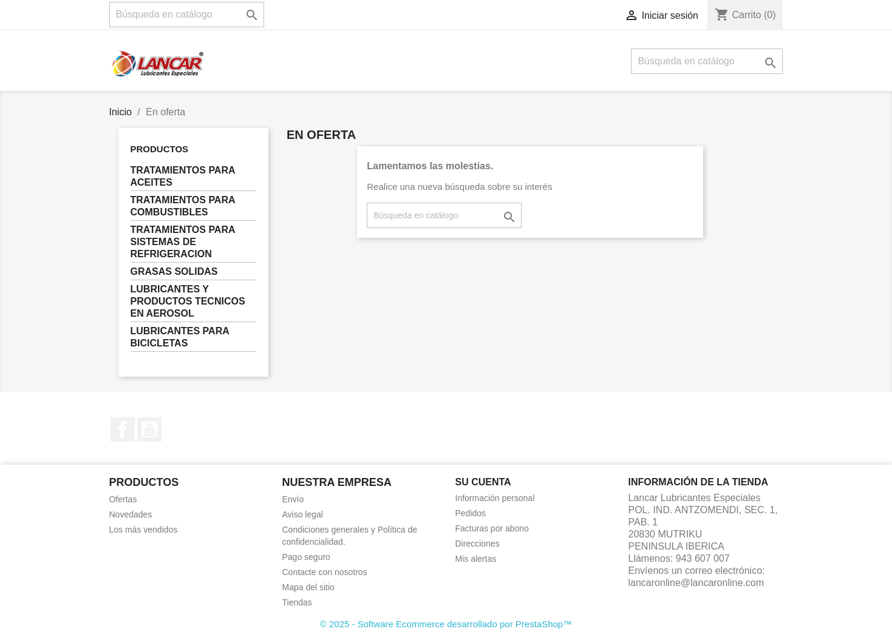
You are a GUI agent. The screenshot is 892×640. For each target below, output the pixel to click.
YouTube (149, 429)
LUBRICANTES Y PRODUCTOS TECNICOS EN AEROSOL (188, 301)
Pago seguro (306, 557)
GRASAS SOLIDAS (174, 271)
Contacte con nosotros (324, 572)
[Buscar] (186, 14)
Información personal (495, 498)
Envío (293, 499)
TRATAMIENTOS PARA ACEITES (183, 176)
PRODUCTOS (160, 149)
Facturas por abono (492, 528)
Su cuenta (483, 482)
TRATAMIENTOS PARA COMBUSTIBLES (183, 206)
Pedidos (470, 513)
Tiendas (297, 602)
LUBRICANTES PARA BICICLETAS (180, 337)
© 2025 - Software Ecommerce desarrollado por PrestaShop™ (446, 624)
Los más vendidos (143, 529)
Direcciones (477, 543)
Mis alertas (476, 559)
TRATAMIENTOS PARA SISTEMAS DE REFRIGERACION (183, 241)
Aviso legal (302, 514)
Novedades (130, 514)
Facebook (123, 429)
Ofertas (123, 499)
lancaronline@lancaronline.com (696, 583)
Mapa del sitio (308, 587)
